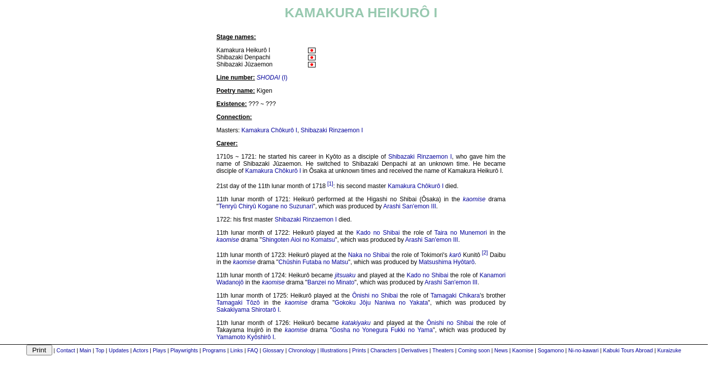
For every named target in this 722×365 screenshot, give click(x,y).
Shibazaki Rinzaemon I (332, 130)
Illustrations (334, 350)
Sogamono (551, 350)
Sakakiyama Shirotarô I (248, 309)
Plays (159, 350)
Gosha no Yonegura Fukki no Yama (382, 330)
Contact (65, 350)
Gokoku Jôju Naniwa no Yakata (381, 302)
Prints (359, 350)
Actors (140, 350)
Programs (214, 350)
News (501, 350)
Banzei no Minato (331, 282)
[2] (485, 252)
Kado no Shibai (378, 232)
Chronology (302, 350)
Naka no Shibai (369, 255)
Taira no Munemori (460, 232)
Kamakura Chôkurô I (269, 130)
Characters (383, 350)
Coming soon (474, 350)
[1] (330, 183)
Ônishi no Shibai (375, 295)
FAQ (252, 350)
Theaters (443, 350)
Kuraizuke (669, 350)
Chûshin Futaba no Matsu (313, 262)
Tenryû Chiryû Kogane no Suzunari (266, 206)
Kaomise (522, 350)
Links (236, 350)
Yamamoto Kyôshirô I (245, 337)
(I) (272, 77)
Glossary (273, 350)
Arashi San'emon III (409, 206)
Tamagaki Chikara (454, 295)
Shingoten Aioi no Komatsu (298, 239)
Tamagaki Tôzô (238, 302)
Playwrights (184, 350)
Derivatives (414, 350)
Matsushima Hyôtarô (446, 262)
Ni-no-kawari (583, 350)
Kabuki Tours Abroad (628, 350)
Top (99, 350)
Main (85, 350)
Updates (119, 350)
